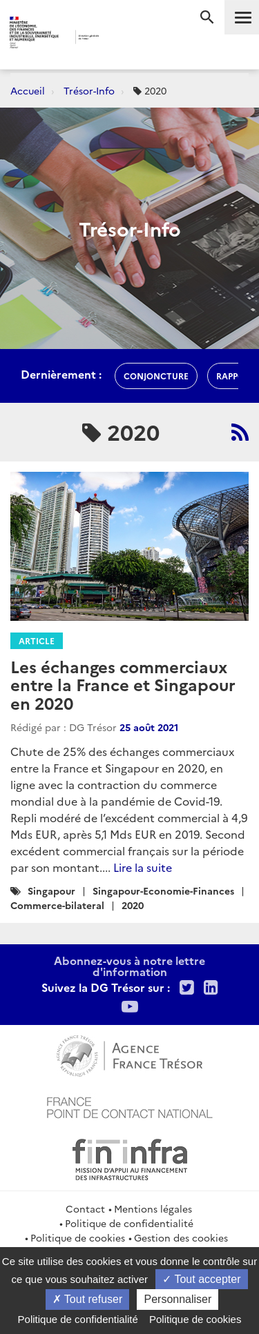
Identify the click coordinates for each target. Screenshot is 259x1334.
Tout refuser (87, 1299)
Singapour (51, 890)
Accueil (27, 90)
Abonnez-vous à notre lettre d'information (129, 966)
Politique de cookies (77, 1237)
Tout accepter (201, 1279)
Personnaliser (177, 1299)
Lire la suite (142, 867)
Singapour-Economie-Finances (163, 890)
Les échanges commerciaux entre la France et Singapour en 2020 (123, 684)
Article (37, 640)
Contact (85, 1208)
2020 (133, 905)
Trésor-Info (89, 90)
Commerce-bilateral (57, 905)
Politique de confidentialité (129, 1223)
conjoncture (156, 375)
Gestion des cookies (181, 1237)
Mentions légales (153, 1208)
